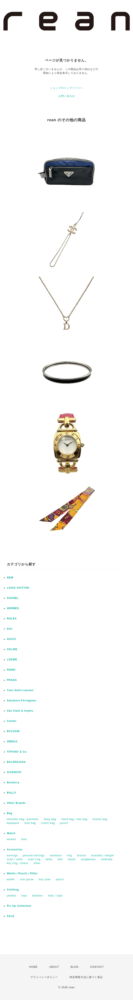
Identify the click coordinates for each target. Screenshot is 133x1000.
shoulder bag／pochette (22, 819)
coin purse (27, 879)
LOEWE (12, 659)
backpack (13, 823)
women (11, 839)
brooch (81, 855)
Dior (10, 628)
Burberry (13, 782)
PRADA (12, 680)
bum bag (30, 823)
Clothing (13, 889)
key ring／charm (17, 863)
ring (69, 855)
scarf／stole (15, 859)
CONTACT (97, 966)
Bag (9, 813)
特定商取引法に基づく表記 (86, 977)
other (37, 863)
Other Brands (16, 802)
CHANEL (13, 598)
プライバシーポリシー (44, 977)
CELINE (12, 649)
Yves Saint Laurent (20, 690)
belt (60, 859)
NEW (10, 577)
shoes (72, 859)
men (24, 839)
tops (24, 895)
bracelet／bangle (102, 855)
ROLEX (12, 618)
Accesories (15, 849)
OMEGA (12, 741)
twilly (49, 859)
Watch (11, 833)
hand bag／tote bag (74, 819)
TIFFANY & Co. (17, 751)
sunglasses (88, 859)
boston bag (100, 819)
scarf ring (34, 859)
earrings (12, 855)
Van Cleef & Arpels (20, 710)
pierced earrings (34, 855)
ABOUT (54, 966)
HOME (33, 966)
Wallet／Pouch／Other (22, 873)
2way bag (50, 819)
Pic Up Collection (19, 905)
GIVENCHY (14, 772)
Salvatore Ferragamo (21, 700)
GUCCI (11, 639)
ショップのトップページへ (66, 87)
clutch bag (48, 823)
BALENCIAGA (16, 762)
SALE (10, 916)
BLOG (75, 966)
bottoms (37, 895)
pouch (64, 823)
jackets (11, 895)
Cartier (12, 721)
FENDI (11, 669)
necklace (55, 855)
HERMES (13, 608)
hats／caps (55, 895)
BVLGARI (13, 731)
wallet (11, 879)
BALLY (11, 792)
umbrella (106, 859)
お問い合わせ (66, 96)
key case (45, 879)
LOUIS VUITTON (18, 587)
